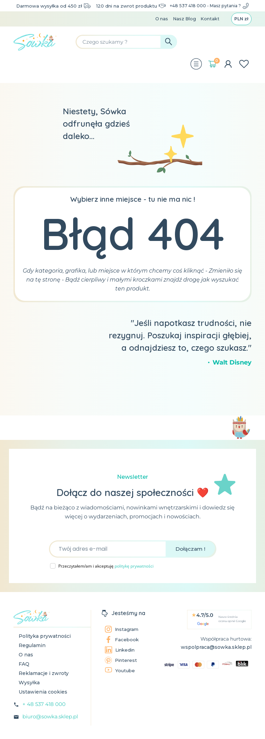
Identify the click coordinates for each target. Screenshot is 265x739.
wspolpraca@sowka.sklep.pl (216, 655)
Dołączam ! (190, 556)
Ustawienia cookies (43, 700)
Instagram (122, 637)
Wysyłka (29, 690)
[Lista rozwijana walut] (241, 26)
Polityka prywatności (45, 644)
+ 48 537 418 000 (44, 712)
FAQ (24, 672)
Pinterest (122, 668)
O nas (158, 26)
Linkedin (121, 657)
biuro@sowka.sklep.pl (50, 724)
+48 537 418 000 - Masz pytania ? (209, 9)
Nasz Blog (182, 26)
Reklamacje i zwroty (44, 681)
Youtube (120, 678)
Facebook (122, 647)
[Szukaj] (146, 50)
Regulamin (32, 653)
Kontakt (208, 26)
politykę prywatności (134, 574)
